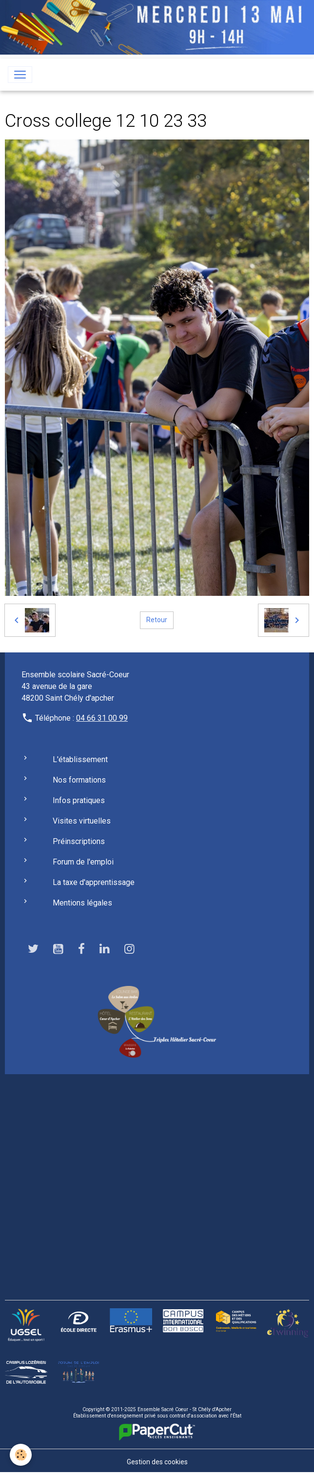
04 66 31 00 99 (102, 718)
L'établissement (80, 759)
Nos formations (79, 780)
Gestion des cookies (157, 1462)
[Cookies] (21, 1455)
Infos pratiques (79, 800)
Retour (156, 620)
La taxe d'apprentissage (94, 882)
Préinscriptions (79, 841)
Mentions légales (82, 902)
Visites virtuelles (82, 821)
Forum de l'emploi (83, 861)
